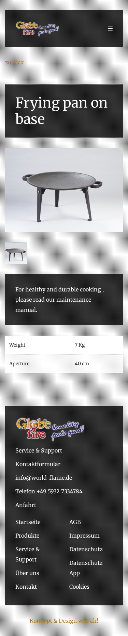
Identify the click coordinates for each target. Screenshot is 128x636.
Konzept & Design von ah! (64, 620)
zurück (14, 62)
